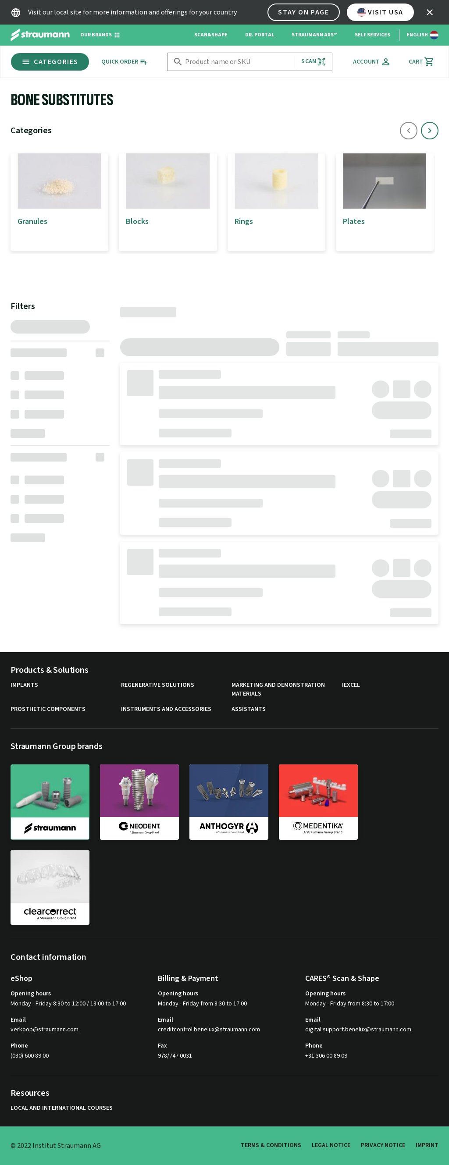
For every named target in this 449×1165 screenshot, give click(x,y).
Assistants (249, 709)
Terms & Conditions (271, 1145)
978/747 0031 (175, 1055)
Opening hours (31, 993)
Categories (49, 62)
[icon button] (429, 12)
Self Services (372, 35)
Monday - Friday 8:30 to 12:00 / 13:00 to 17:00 (68, 1003)
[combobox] (238, 62)
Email (18, 1020)
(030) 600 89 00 (30, 1055)
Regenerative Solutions (157, 685)
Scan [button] (313, 61)
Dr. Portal (259, 35)
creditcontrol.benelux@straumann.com (209, 1030)
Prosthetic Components (48, 709)
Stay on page (303, 12)
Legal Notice (331, 1145)
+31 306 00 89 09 (326, 1055)
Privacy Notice (383, 1145)
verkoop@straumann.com (44, 1030)
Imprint (427, 1145)
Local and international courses (62, 1108)
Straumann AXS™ (314, 35)
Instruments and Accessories (166, 709)
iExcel (351, 685)
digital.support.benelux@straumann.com (358, 1030)
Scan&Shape (211, 35)
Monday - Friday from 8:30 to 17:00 (202, 1003)
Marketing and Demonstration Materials (278, 689)
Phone (19, 1045)
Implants (24, 685)
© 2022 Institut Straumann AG (56, 1146)
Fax (162, 1045)
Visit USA (380, 12)
